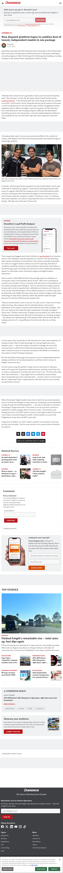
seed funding (44, 256)
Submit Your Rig (13, 732)
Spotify (30, 708)
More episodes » (10, 704)
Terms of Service (32, 25)
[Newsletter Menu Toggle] (60, 3)
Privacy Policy (22, 25)
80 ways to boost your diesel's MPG (8, 674)
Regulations (6, 655)
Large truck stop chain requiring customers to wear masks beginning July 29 (41, 459)
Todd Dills (10, 44)
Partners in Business (9, 670)
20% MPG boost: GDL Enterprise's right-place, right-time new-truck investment (40, 660)
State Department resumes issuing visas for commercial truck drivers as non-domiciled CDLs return (41, 675)
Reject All (54, 869)
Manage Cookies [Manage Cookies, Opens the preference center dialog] (7, 869)
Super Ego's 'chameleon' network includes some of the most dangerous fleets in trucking (9, 660)
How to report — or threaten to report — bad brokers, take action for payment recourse (10, 473)
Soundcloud (40, 708)
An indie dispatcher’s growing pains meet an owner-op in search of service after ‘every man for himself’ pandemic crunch (10, 459)
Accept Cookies (41, 869)
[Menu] (3, 3)
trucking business (8, 100)
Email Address (9, 510)
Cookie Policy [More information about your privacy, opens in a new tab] (34, 865)
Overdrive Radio (39, 655)
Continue (11, 520)
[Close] (60, 860)
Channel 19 (7, 33)
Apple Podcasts (10, 708)
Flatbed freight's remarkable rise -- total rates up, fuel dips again (30, 640)
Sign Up (7, 817)
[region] (31, 865)
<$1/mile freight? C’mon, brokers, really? (39, 473)
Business (36, 455)
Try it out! (11, 248)
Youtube (21, 708)
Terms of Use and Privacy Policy (33, 24)
